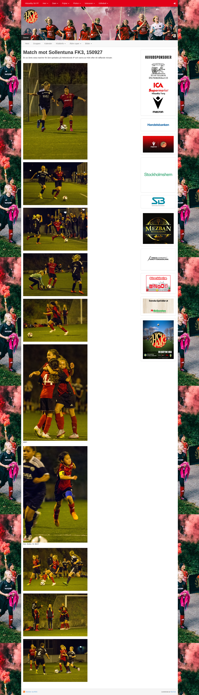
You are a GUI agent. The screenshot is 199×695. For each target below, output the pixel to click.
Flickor (77, 3)
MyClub (173, 692)
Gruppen (36, 43)
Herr (45, 3)
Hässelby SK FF (32, 3)
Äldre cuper (75, 43)
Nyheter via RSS (31, 692)
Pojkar (65, 3)
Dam (55, 3)
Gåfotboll (103, 3)
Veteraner (90, 3)
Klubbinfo (61, 43)
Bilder (88, 43)
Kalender (48, 43)
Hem (27, 43)
